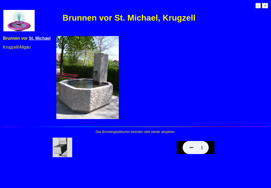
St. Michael (40, 38)
